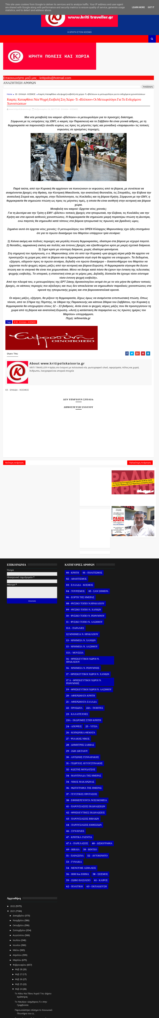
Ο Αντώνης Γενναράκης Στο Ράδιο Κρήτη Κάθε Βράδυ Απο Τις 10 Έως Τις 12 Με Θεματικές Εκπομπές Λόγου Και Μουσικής (132, 77)
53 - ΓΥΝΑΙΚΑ (66, 879)
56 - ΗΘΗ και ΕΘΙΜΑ (70, 891)
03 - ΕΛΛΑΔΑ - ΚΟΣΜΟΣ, (68, 123)
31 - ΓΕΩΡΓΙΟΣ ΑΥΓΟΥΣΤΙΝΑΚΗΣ (77, 771)
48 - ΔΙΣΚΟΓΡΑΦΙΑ (69, 860)
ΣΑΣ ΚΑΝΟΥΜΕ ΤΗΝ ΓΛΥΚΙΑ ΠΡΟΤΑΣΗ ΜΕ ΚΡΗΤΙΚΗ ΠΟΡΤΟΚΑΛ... (129, 854)
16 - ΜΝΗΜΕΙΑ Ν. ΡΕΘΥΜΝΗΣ (75, 670)
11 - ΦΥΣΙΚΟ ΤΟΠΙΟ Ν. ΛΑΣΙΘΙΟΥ (77, 624)
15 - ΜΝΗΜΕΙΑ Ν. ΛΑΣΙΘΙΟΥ (74, 648)
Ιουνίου (117, 607)
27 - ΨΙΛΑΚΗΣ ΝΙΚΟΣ (70, 747)
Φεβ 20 (120, 891)
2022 (113, 568)
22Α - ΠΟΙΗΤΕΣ (87, 716)
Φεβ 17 (120, 906)
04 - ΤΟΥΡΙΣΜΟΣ (68, 587)
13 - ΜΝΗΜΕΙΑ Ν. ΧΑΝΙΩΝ (73, 642)
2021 (113, 573)
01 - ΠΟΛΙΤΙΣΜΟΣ (85, 568)
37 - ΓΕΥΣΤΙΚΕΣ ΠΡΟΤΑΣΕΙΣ (74, 802)
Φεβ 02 (120, 980)
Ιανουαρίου (119, 990)
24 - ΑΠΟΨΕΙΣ (66, 734)
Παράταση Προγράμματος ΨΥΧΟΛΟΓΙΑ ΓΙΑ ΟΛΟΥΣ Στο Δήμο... (130, 829)
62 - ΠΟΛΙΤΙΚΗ (84, 910)
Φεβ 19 (120, 896)
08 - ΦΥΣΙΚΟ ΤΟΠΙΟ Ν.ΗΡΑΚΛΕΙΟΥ (78, 605)
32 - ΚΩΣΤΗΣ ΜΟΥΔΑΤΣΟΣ (73, 777)
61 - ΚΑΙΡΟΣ (65, 910)
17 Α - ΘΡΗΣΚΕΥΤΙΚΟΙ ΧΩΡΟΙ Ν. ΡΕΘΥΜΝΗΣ (76, 687)
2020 (113, 996)
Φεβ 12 (120, 930)
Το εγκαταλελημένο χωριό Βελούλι (132, 845)
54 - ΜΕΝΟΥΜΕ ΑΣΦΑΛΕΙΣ (73, 885)
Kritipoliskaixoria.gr (75, 1013)
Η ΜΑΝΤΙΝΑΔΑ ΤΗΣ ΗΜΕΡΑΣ (129, 870)
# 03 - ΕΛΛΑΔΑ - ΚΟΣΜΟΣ (25, 397)
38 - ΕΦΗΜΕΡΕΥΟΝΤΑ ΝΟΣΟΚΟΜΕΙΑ (71, 810)
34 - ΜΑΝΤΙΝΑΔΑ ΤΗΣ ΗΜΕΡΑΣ (76, 784)
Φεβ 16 (120, 910)
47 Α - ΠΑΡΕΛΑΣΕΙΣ (70, 854)
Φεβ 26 (120, 641)
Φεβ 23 (120, 876)
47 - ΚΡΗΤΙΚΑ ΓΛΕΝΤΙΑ (72, 848)
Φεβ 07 (120, 955)
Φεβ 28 (120, 632)
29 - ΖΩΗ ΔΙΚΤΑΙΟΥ (69, 759)
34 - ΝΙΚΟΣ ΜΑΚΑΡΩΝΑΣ (73, 790)
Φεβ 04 (120, 970)
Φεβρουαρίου (120, 627)
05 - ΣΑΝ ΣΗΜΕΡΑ (69, 593)
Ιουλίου (117, 602)
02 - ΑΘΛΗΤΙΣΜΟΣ (69, 575)
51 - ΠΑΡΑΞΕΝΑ (84, 867)
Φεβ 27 (120, 636)
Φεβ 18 (120, 901)
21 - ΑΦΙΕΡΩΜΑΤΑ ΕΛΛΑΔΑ (74, 710)
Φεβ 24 (120, 651)
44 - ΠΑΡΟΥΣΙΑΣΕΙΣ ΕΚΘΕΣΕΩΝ (76, 836)
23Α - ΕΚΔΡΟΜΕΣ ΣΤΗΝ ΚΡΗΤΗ (76, 728)
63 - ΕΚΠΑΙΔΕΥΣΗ (69, 916)
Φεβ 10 (120, 940)
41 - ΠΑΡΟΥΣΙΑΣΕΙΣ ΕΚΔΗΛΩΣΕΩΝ (78, 817)
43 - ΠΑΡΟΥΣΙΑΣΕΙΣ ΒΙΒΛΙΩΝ (75, 830)
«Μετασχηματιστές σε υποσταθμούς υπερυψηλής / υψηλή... (130, 776)
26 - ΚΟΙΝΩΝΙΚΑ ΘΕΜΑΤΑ (73, 741)
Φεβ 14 (120, 920)
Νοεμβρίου (119, 583)
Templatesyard (37, 1013)
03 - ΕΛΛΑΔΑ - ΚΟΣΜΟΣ (25, 97)
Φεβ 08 (120, 950)
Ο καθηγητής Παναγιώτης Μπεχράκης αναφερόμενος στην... (129, 756)
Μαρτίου (118, 622)
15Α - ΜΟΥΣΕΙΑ (67, 655)
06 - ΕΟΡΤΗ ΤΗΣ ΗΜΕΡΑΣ (73, 599)
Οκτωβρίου (119, 588)
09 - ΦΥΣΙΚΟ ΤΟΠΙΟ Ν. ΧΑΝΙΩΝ (76, 612)
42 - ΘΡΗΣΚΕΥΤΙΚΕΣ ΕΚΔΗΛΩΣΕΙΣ (78, 824)
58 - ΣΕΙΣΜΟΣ (66, 897)
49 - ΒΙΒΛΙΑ (89, 860)
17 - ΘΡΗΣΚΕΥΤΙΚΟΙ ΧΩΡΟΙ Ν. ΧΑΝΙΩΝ (75, 678)
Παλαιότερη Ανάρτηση (93, 542)
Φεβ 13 (120, 925)
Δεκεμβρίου (119, 578)
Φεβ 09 (120, 945)
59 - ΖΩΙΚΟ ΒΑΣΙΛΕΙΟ (71, 904)
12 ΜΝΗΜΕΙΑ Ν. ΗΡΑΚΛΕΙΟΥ (75, 636)
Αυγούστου (119, 597)
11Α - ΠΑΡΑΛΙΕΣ (68, 630)
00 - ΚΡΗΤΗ (65, 568)
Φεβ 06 (120, 960)
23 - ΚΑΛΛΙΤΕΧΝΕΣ (70, 722)
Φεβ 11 (120, 935)
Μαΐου (117, 612)
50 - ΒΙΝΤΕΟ (65, 867)
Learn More (138, 7)
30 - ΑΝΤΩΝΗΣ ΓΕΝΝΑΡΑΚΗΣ (75, 765)
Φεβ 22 (120, 881)
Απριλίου (118, 617)
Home (9, 97)
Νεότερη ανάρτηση (14, 542)
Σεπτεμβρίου (120, 592)
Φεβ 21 (120, 886)
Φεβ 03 (120, 975)
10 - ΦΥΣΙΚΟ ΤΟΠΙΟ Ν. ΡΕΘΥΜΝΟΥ (78, 618)
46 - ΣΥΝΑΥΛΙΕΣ (68, 842)
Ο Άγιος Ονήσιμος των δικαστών (131, 730)
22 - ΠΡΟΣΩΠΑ (67, 716)
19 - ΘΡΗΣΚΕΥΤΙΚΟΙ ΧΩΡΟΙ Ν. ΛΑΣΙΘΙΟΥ (75, 696)
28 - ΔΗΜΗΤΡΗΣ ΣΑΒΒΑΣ (73, 753)
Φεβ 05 (120, 965)
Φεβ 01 (120, 984)
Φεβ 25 (120, 646)
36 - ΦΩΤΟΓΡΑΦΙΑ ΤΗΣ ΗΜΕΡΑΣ (76, 796)
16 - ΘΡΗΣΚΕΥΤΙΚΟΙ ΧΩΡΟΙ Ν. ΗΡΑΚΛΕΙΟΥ (75, 663)
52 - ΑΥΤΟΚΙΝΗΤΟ (69, 873)
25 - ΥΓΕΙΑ (84, 734)
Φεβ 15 (120, 915)
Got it (151, 7)
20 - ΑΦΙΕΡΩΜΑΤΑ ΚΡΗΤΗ (73, 704)
